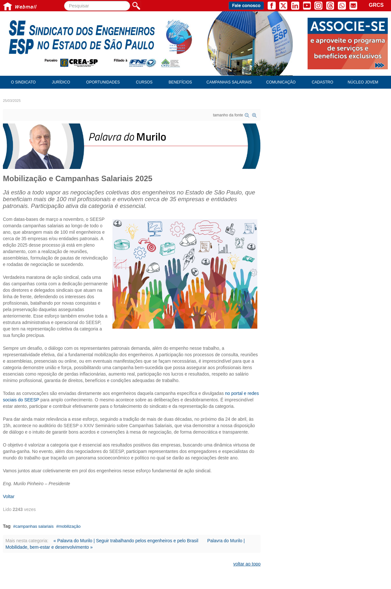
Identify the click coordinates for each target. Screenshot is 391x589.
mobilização (70, 526)
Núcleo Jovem (363, 82)
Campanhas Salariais (229, 82)
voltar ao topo (247, 563)
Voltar (8, 496)
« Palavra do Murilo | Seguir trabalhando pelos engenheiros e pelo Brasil (125, 540)
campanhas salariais (34, 526)
